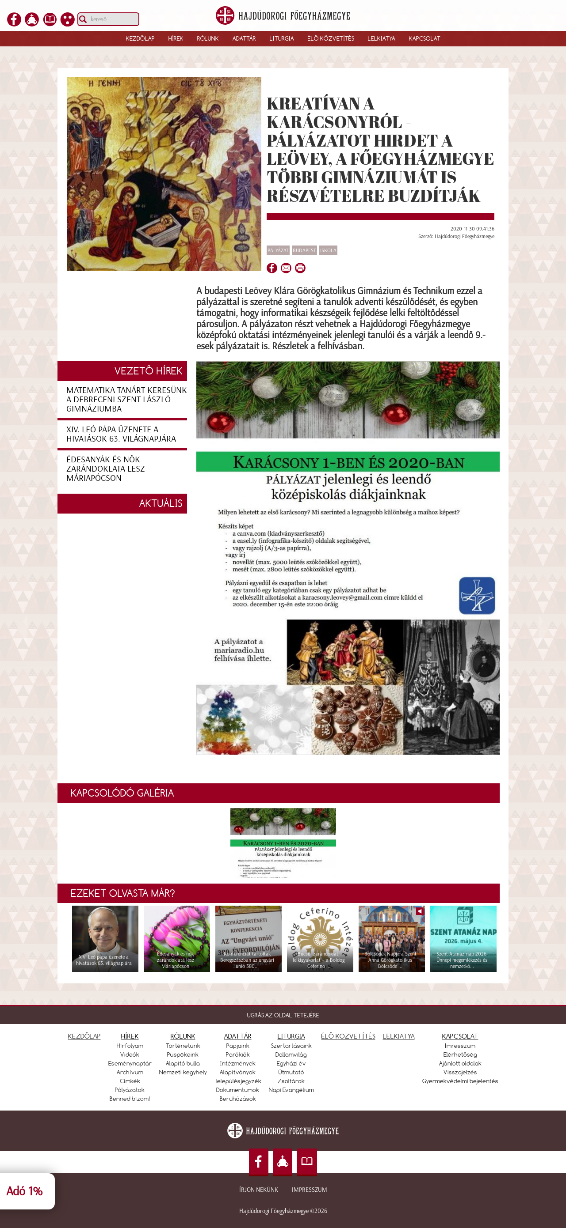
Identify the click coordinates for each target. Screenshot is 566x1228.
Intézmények (238, 1063)
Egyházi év (291, 1063)
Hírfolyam (130, 1045)
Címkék (130, 1080)
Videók (129, 1054)
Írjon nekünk (258, 1190)
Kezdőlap (140, 38)
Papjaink (237, 1045)
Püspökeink (183, 1054)
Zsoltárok (291, 1080)
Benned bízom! (130, 1098)
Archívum (130, 1072)
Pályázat (278, 250)
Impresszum (309, 1190)
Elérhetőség (460, 1054)
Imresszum (460, 1045)
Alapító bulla (183, 1063)
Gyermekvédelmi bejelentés (460, 1080)
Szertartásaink (291, 1045)
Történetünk (183, 1045)
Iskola (328, 250)
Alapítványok (238, 1072)
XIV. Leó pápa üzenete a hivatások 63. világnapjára (121, 434)
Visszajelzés (460, 1072)
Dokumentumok (237, 1089)
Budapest (304, 250)
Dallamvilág (291, 1054)
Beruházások (238, 1098)
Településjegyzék (237, 1080)
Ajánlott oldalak (460, 1063)
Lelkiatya (381, 38)
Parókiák (238, 1054)
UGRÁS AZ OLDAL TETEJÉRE (283, 1015)
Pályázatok (130, 1089)
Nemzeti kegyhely (183, 1072)
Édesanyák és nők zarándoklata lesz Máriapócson (105, 468)
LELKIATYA (399, 1036)
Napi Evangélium (291, 1089)
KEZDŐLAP (84, 1036)
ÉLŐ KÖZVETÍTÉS (348, 1036)
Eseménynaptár (130, 1063)
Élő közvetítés (331, 38)
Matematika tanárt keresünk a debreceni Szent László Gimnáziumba (126, 399)
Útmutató (291, 1072)
